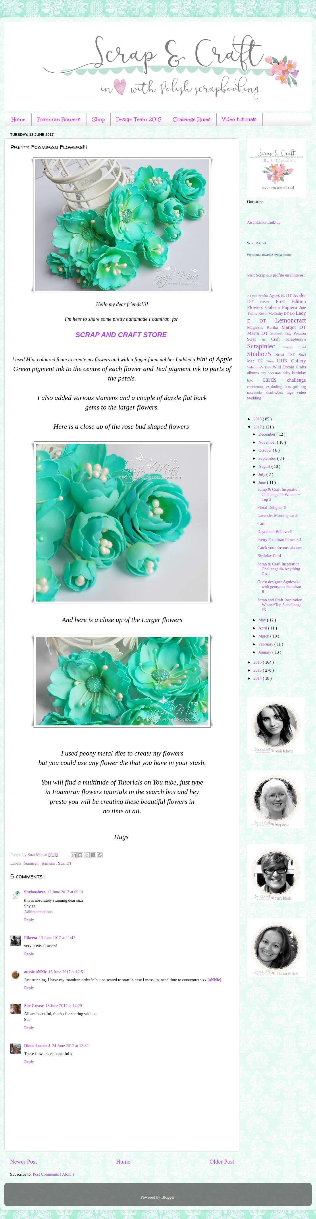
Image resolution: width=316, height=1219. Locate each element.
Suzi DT (65, 863)
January (265, 652)
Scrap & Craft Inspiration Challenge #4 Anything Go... (278, 569)
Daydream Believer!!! (275, 531)
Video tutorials (239, 119)
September (268, 458)
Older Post (221, 1161)
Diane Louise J (37, 1045)
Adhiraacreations (38, 911)
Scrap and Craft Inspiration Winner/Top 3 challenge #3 (279, 605)
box (255, 380)
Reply (29, 919)
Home (18, 119)
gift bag (299, 387)
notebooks (256, 392)
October (266, 450)
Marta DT (258, 333)
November (268, 442)
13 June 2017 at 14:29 (63, 1005)
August (265, 466)
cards (275, 379)
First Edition (291, 301)
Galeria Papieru (282, 307)
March (264, 636)
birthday (299, 372)
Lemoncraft (290, 320)
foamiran (32, 863)
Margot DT (293, 327)
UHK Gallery (291, 361)
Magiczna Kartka (264, 327)
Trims (271, 361)
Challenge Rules (192, 119)
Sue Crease (34, 1005)
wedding (254, 398)
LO (293, 313)
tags (291, 392)
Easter (268, 302)
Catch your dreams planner (279, 547)
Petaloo (300, 333)
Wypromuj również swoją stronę (269, 254)
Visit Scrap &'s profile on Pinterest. (276, 275)
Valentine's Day (260, 367)
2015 (258, 670)
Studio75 (261, 354)
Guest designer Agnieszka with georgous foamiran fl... (279, 586)
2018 (258, 419)
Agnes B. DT (281, 295)
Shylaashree (34, 892)
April (263, 628)
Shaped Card (294, 347)
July (263, 474)
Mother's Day (281, 333)
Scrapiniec (265, 346)
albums (254, 372)
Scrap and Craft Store (121, 335)
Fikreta (30, 937)
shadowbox (276, 392)
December (268, 434)
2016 (258, 662)
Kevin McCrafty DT (274, 313)
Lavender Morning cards (277, 515)
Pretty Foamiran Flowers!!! (279, 539)
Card (261, 523)
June (263, 482)
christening (256, 387)
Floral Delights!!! (271, 507)
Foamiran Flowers (58, 119)
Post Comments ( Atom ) (53, 1174)
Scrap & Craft (256, 243)
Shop (98, 119)
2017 (258, 427)
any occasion (271, 373)
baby (287, 372)
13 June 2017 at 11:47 (57, 937)
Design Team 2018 (138, 119)
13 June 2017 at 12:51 (67, 971)
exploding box (279, 386)
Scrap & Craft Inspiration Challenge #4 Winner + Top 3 (278, 494)
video (301, 392)
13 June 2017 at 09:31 (65, 892)
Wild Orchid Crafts (289, 367)
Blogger (167, 1197)
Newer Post (23, 1161)
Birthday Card (269, 555)
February (267, 644)
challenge (296, 380)
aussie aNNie (35, 971)
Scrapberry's (296, 339)
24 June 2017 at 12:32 (70, 1045)
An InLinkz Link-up (264, 222)
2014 (258, 678)
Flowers (256, 307)
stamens (49, 863)
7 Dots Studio (258, 295)
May (263, 620)
